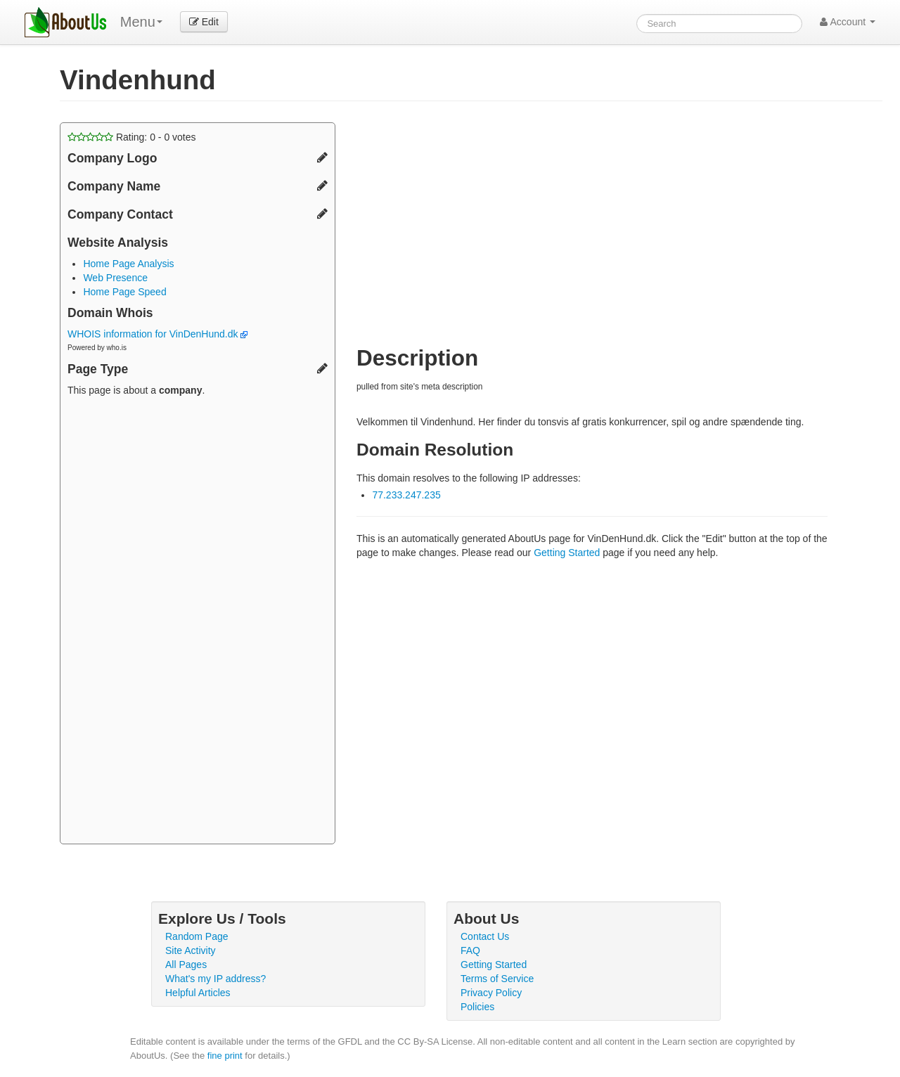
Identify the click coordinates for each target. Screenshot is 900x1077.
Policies (477, 1006)
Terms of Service (497, 978)
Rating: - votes (132, 137)
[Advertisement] (197, 622)
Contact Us (485, 936)
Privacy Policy (491, 992)
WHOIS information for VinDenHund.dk (158, 334)
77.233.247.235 (406, 495)
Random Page (197, 936)
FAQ (470, 950)
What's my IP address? (215, 978)
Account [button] (847, 21)
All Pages (186, 964)
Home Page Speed (124, 291)
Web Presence (115, 277)
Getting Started (567, 552)
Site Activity (190, 950)
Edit (204, 21)
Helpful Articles (198, 992)
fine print (225, 1055)
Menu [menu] (141, 22)
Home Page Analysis (128, 263)
